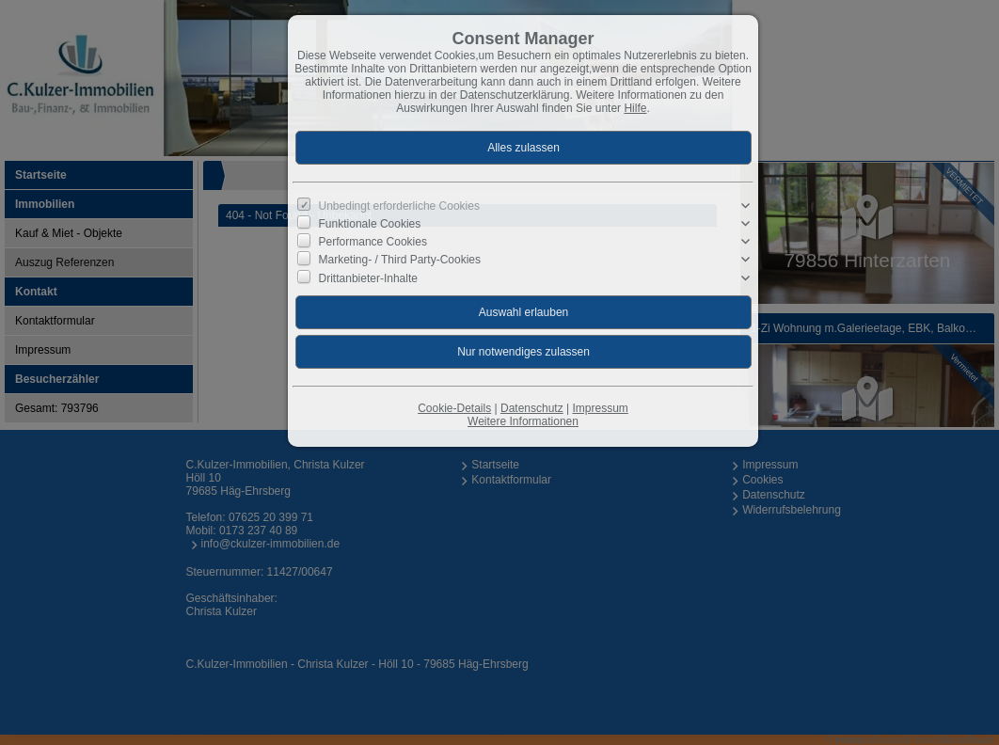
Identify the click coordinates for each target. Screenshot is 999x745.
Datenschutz (531, 408)
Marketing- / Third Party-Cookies (400, 259)
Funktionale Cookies (370, 223)
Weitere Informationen (523, 421)
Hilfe (635, 108)
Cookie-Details (454, 408)
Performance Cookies (373, 241)
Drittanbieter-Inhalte (368, 277)
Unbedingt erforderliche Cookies (399, 206)
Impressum (599, 408)
